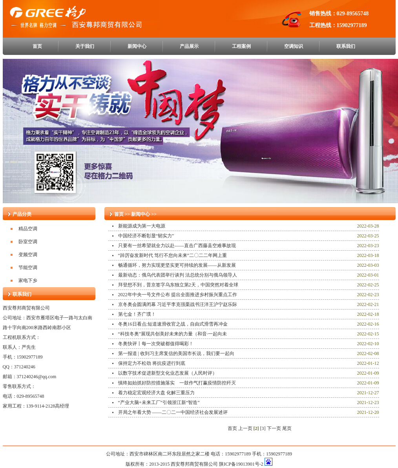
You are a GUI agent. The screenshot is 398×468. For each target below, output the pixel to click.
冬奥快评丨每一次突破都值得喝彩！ (156, 343)
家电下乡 (27, 280)
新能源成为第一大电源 (141, 226)
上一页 (245, 428)
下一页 (274, 428)
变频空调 (27, 254)
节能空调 (27, 267)
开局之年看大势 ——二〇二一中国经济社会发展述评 (173, 412)
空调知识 (293, 46)
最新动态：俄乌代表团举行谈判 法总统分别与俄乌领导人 (177, 275)
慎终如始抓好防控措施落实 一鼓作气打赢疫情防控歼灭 (177, 383)
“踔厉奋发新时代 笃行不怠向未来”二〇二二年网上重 (172, 255)
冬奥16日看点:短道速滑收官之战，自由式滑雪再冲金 (173, 324)
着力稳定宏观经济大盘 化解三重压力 (156, 392)
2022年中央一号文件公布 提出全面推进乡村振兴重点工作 (177, 294)
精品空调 (27, 228)
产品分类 (22, 214)
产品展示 (189, 46)
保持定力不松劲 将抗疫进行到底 (151, 363)
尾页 (287, 428)
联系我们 (345, 46)
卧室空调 (27, 241)
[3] (263, 428)
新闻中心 (137, 46)
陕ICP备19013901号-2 (241, 464)
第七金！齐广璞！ (137, 314)
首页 (37, 46)
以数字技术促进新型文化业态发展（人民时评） (167, 373)
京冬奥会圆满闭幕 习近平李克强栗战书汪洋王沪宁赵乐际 (177, 304)
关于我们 (84, 46)
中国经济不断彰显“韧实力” (146, 236)
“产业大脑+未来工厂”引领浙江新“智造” (159, 402)
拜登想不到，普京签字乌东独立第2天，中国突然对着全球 (178, 285)
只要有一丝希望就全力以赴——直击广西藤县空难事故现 (177, 245)
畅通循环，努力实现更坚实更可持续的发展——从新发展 (177, 265)
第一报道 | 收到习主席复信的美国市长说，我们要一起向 (176, 353)
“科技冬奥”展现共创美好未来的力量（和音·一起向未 (172, 334)
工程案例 (241, 46)
